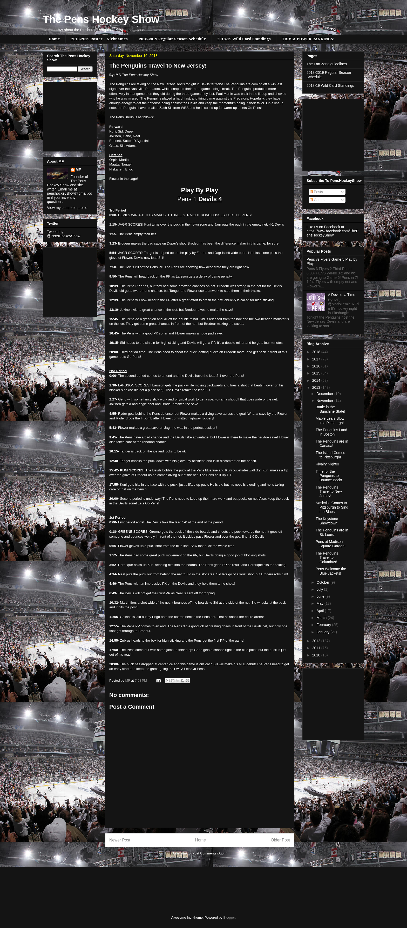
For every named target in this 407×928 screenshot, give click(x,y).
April (320, 611)
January (323, 632)
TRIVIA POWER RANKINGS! (308, 39)
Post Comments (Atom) (209, 853)
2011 (316, 648)
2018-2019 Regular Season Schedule (172, 39)
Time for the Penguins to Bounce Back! (329, 475)
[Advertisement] (62, 115)
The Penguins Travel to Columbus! (327, 557)
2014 (316, 380)
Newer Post (119, 840)
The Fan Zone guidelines (327, 64)
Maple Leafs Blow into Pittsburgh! (330, 420)
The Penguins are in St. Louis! (332, 532)
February (324, 625)
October (323, 582)
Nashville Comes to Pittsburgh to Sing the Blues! (332, 507)
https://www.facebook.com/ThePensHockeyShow (332, 233)
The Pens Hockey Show (101, 19)
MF (78, 170)
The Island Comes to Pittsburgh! (330, 455)
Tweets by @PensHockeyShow (63, 234)
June (320, 596)
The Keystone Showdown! (327, 521)
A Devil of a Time (341, 295)
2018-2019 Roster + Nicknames (99, 39)
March (322, 618)
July (320, 589)
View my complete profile (67, 208)
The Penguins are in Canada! (332, 443)
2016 (316, 366)
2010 (316, 655)
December (325, 394)
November (325, 401)
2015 (316, 373)
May (320, 603)
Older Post (280, 840)
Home (54, 39)
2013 (316, 387)
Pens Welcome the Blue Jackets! (331, 571)
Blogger (229, 917)
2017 (316, 359)
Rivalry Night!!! (327, 464)
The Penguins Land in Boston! (331, 432)
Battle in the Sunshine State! (330, 409)
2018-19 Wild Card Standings (244, 39)
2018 (316, 352)
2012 (316, 641)
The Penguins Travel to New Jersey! (329, 491)
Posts (316, 192)
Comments (320, 200)
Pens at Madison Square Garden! (330, 543)
